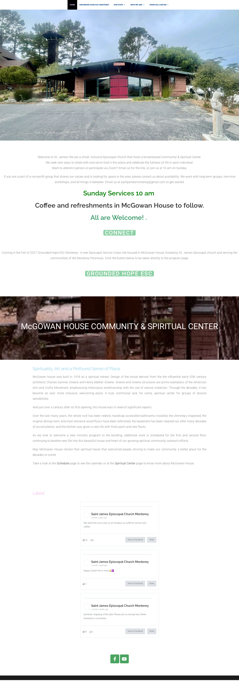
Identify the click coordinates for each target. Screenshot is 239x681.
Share (151, 541)
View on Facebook (135, 541)
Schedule (63, 464)
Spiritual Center (125, 464)
